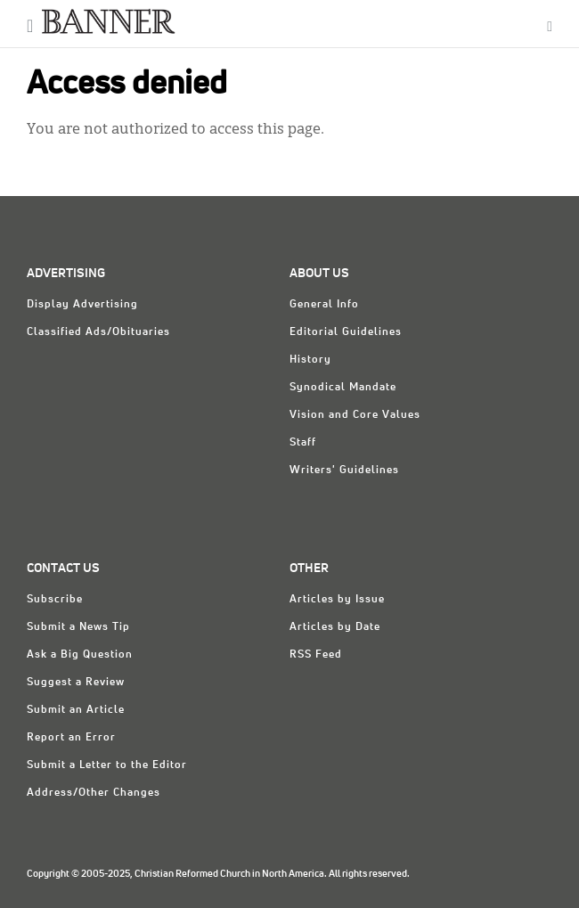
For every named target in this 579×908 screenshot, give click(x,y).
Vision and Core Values (355, 415)
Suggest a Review (76, 682)
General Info (324, 304)
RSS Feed (316, 655)
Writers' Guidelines (344, 470)
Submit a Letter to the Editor (107, 765)
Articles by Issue (337, 599)
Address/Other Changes (93, 793)
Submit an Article (76, 710)
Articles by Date (335, 627)
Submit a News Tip (78, 627)
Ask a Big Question (80, 655)
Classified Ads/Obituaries (98, 332)
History (310, 360)
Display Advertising (82, 304)
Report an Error (71, 737)
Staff (303, 443)
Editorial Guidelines (346, 332)
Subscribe (55, 599)
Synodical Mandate (343, 387)
